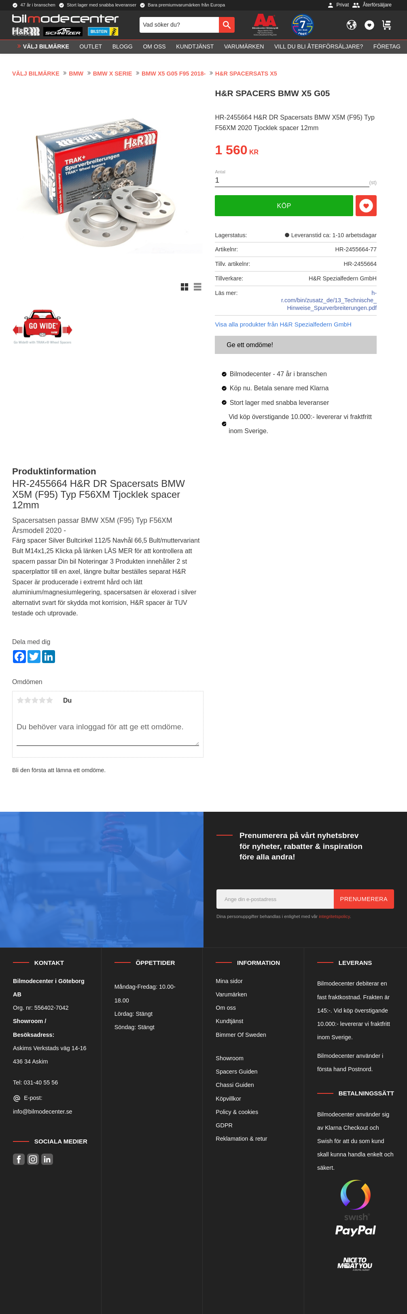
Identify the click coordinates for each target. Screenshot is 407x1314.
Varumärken (231, 994)
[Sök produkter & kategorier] (179, 25)
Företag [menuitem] (387, 47)
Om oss (226, 1007)
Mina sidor (229, 981)
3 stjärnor (34, 700)
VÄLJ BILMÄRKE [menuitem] (46, 47)
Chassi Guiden (235, 1085)
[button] (369, 25)
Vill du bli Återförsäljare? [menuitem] (318, 47)
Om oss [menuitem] (154, 47)
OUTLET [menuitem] (91, 47)
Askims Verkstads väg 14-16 (50, 1048)
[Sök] (227, 25)
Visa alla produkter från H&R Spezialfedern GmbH (283, 324)
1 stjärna (20, 700)
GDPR (224, 1125)
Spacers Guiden (236, 1071)
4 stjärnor (42, 700)
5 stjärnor (49, 700)
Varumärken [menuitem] (244, 47)
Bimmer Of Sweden (241, 1035)
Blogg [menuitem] (122, 47)
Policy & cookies (237, 1112)
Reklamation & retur (241, 1138)
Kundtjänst (229, 1021)
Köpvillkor (228, 1098)
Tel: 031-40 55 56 (35, 1082)
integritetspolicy (334, 916)
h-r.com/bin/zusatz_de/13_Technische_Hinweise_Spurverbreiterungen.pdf (329, 300)
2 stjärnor (27, 700)
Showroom (230, 1058)
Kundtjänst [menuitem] (195, 47)
